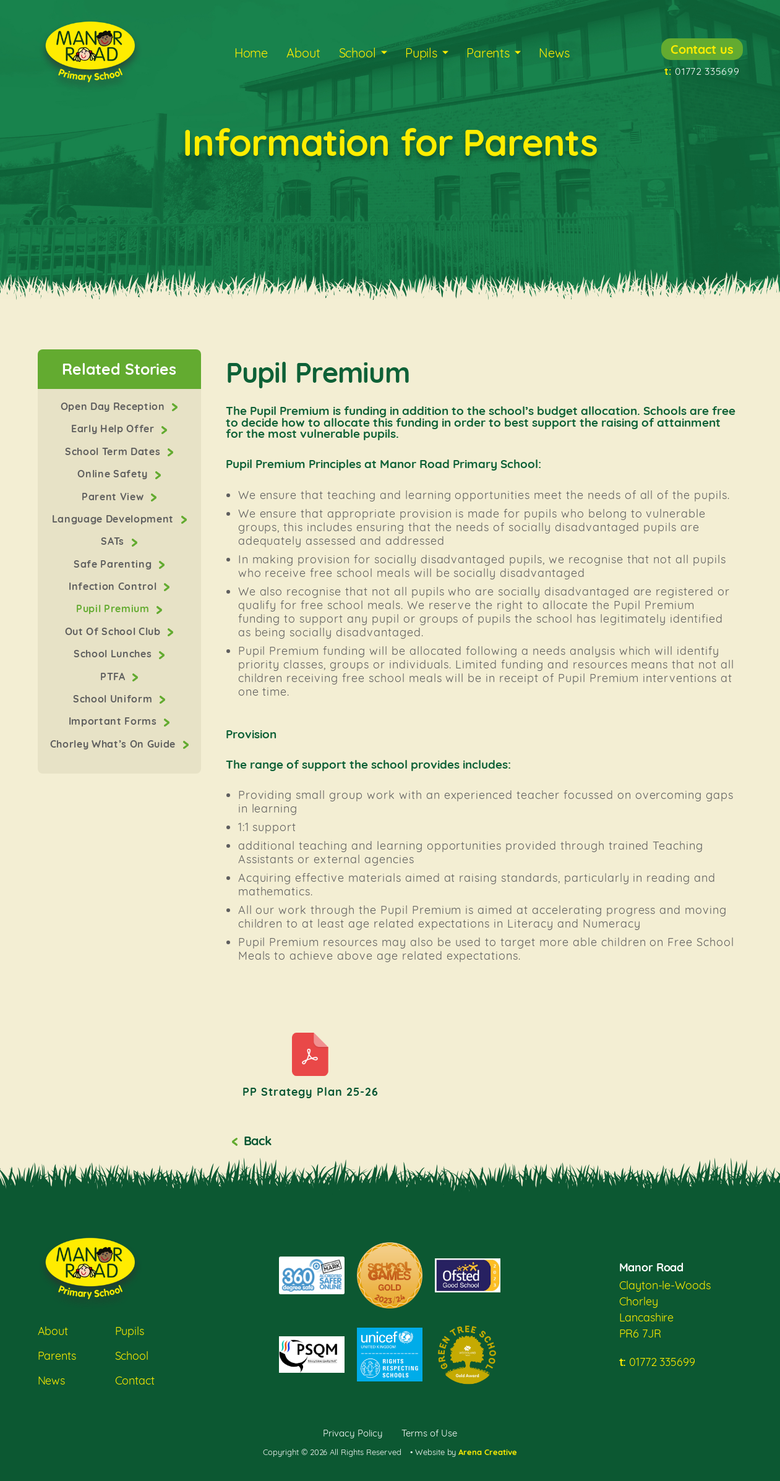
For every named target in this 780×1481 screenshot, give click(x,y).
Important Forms (114, 721)
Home (251, 53)
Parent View (114, 496)
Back (258, 1140)
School (357, 53)
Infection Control (114, 586)
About (303, 53)
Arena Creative (487, 1452)
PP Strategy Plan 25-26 (310, 1092)
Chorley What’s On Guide (114, 744)
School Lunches (114, 653)
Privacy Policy (353, 1433)
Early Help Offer (114, 428)
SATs (114, 541)
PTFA (114, 676)
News (554, 53)
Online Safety (113, 473)
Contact (135, 1380)
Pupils (421, 53)
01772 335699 (702, 71)
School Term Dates (114, 451)
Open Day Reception (114, 406)
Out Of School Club (114, 631)
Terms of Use (429, 1433)
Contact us (702, 49)
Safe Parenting (114, 564)
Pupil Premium (114, 608)
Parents (488, 53)
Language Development (114, 519)
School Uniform (114, 699)
